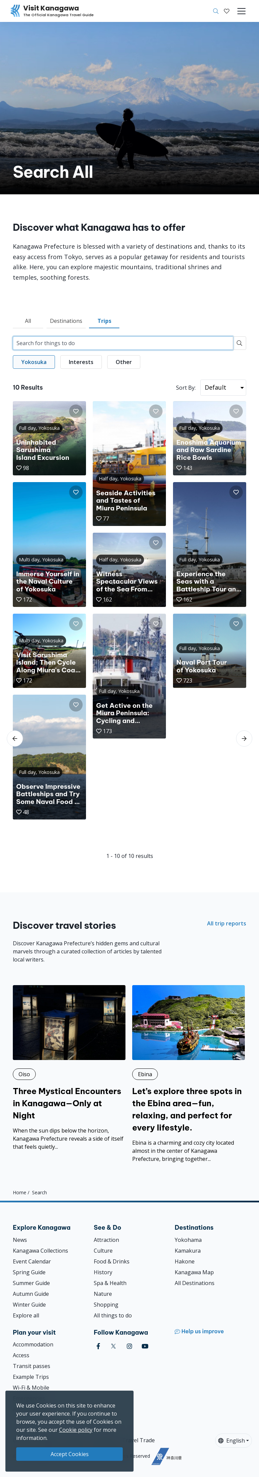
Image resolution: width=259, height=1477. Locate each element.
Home (19, 1192)
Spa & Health (110, 1283)
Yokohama (188, 1240)
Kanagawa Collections (40, 1250)
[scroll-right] (244, 738)
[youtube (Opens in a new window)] (145, 1346)
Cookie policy (75, 1429)
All (28, 321)
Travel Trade (138, 1440)
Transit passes (31, 1366)
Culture (103, 1250)
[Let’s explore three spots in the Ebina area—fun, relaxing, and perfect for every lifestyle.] (188, 1074)
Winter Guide (29, 1304)
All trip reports (226, 923)
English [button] (231, 1440)
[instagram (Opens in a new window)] (129, 1346)
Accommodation (33, 1344)
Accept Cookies (70, 1454)
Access (21, 1355)
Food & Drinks (112, 1261)
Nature (103, 1294)
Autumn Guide (31, 1294)
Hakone (185, 1261)
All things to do (113, 1315)
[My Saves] (226, 11)
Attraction (106, 1240)
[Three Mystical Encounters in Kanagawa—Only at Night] (69, 1068)
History (103, 1272)
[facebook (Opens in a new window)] (98, 1346)
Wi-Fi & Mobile (31, 1387)
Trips (104, 321)
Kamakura (188, 1250)
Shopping (106, 1304)
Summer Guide (31, 1283)
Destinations (66, 321)
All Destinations (194, 1283)
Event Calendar (32, 1261)
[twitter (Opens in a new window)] (113, 1346)
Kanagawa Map (194, 1272)
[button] (226, 11)
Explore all (26, 1315)
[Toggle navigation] (241, 11)
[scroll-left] (15, 738)
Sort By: (186, 387)
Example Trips (31, 1377)
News (20, 1240)
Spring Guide (29, 1272)
